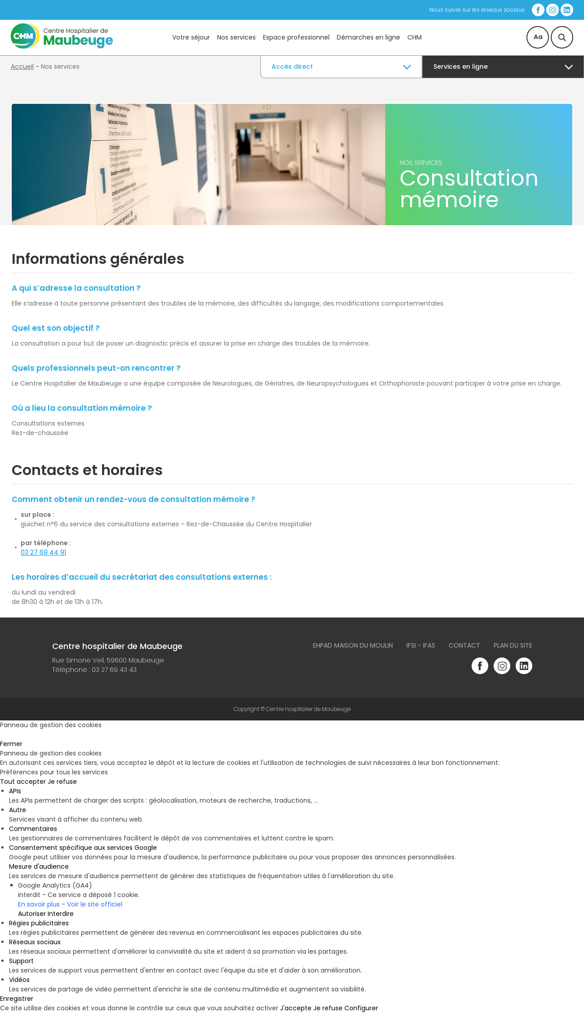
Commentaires (33, 828)
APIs (15, 790)
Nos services (236, 37)
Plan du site (513, 645)
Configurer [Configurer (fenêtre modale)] (361, 1008)
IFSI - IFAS (420, 645)
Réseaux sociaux (35, 941)
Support (21, 960)
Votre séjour (191, 37)
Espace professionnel (296, 37)
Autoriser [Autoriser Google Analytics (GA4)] (32, 913)
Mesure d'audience (39, 866)
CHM (414, 37)
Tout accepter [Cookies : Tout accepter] (23, 781)
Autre (17, 809)
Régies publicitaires (39, 923)
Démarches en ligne (368, 37)
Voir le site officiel (94, 904)
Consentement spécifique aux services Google (83, 847)
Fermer (11, 743)
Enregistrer (16, 998)
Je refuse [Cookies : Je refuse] (62, 781)
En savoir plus (39, 904)
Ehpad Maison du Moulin (353, 645)
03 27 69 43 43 (114, 669)
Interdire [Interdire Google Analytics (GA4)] (61, 913)
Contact (464, 645)
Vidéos (19, 979)
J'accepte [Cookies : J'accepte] (296, 1008)
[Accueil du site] (62, 46)
